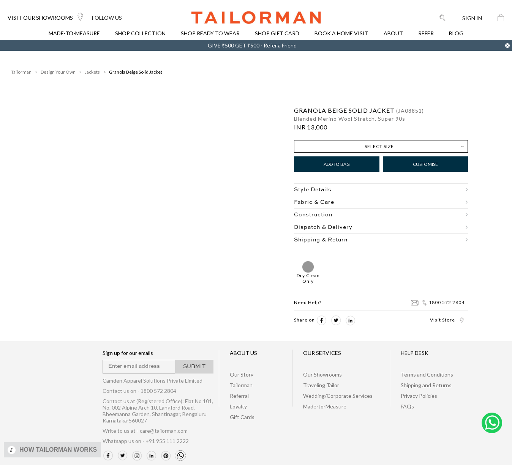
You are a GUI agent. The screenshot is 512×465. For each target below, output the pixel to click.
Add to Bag (337, 164)
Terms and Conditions (427, 374)
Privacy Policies (419, 395)
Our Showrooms (322, 374)
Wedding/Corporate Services (338, 395)
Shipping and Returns (426, 385)
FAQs (407, 406)
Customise (425, 164)
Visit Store (447, 320)
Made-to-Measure (324, 406)
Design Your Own (58, 72)
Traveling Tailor (321, 385)
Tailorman (21, 72)
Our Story (241, 374)
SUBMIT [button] (194, 366)
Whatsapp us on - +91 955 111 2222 (146, 441)
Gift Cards (242, 417)
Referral (239, 395)
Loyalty (238, 406)
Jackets (92, 72)
